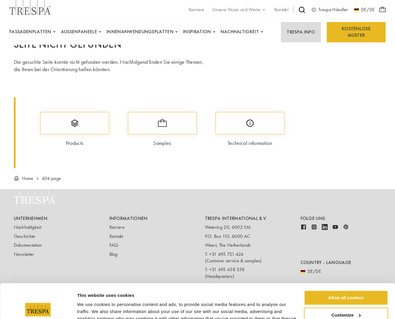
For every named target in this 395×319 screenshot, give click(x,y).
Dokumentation (28, 245)
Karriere (117, 227)
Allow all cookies (346, 263)
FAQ (113, 245)
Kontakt (116, 236)
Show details (90, 307)
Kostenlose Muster (356, 32)
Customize (346, 280)
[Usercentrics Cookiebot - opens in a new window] (38, 307)
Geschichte (24, 236)
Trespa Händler (329, 9)
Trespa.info (301, 32)
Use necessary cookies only (345, 297)
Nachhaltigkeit (27, 227)
